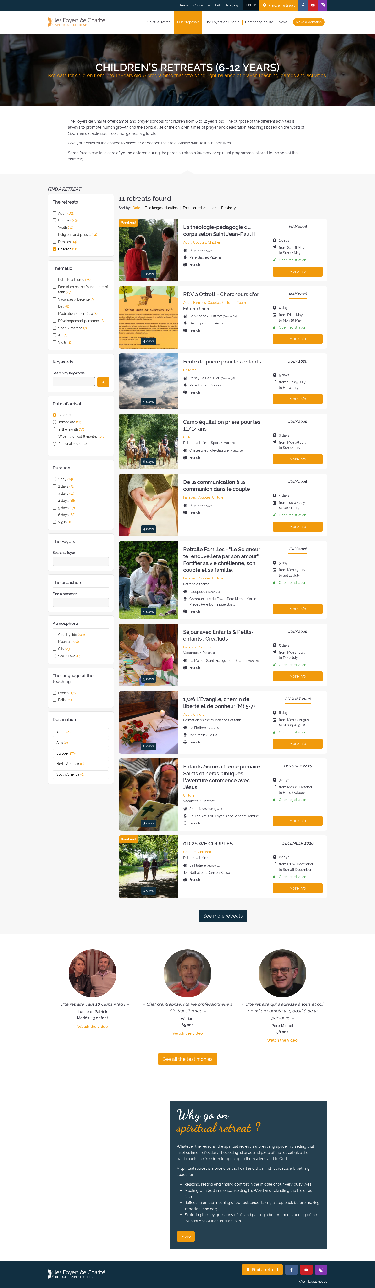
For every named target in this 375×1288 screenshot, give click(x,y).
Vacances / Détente (76, 299)
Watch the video (92, 1026)
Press (184, 5)
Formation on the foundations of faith (83, 289)
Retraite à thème (74, 280)
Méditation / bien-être (78, 314)
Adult (66, 213)
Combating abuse (259, 22)
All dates (65, 415)
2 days (66, 486)
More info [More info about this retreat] (297, 271)
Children (67, 249)
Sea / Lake (69, 656)
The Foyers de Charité (222, 22)
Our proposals (188, 22)
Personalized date (72, 444)
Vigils (64, 342)
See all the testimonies (187, 1059)
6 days (66, 515)
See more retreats (223, 916)
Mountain (68, 642)
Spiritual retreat (159, 22)
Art (62, 335)
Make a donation (309, 22)
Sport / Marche (72, 328)
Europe (71, 753)
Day (63, 306)
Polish (65, 700)
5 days (66, 508)
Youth (65, 227)
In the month (71, 429)
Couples (68, 220)
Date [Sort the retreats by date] (136, 208)
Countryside (71, 635)
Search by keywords (69, 373)
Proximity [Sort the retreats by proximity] (228, 208)
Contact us (201, 5)
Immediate (69, 422)
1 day (65, 479)
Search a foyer (64, 553)
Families (67, 242)
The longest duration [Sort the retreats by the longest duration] (161, 208)
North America (75, 764)
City (64, 649)
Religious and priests (77, 235)
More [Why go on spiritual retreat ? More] (186, 1236)
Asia (67, 743)
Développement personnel (81, 321)
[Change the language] (251, 5)
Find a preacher (65, 594)
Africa (69, 732)
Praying (232, 5)
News (283, 22)
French (67, 693)
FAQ (218, 5)
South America (76, 774)
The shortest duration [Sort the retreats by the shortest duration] (199, 208)
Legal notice (317, 1281)
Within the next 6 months (81, 436)
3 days (66, 493)
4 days (66, 501)
